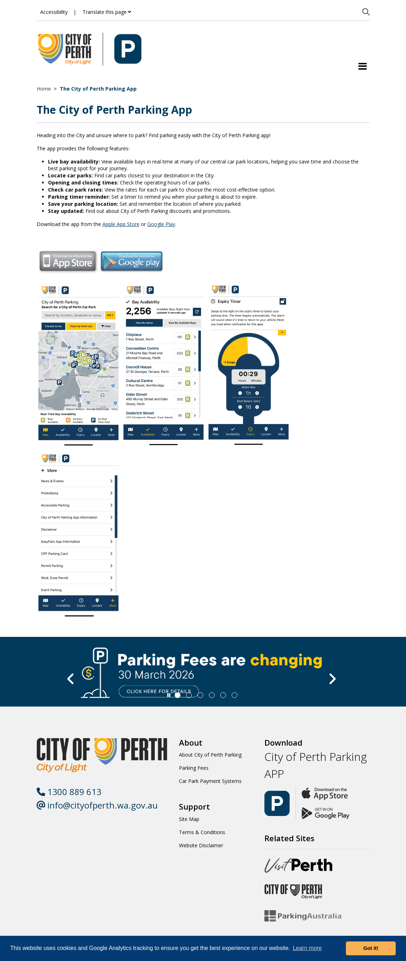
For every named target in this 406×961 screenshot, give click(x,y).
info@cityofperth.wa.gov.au (97, 805)
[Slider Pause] (168, 695)
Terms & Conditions (202, 832)
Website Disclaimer (201, 845)
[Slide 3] (212, 695)
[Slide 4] (223, 695)
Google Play (161, 224)
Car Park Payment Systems (210, 781)
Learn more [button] (307, 948)
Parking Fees (194, 767)
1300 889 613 (69, 792)
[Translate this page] (106, 12)
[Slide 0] (177, 695)
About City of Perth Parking (210, 754)
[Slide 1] (189, 695)
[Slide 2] (200, 695)
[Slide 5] (234, 695)
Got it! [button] (370, 948)
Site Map (189, 819)
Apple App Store (120, 224)
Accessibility (54, 12)
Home (44, 88)
